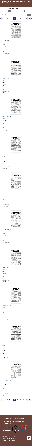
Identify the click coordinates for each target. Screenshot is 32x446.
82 (3, 89)
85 (3, 202)
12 (23, 18)
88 (3, 316)
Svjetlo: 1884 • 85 (6, 192)
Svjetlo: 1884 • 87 (6, 267)
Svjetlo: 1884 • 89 (6, 381)
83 (3, 127)
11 (20, 18)
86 (3, 240)
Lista (10, 11)
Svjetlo (4, 44)
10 (17, 18)
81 (3, 51)
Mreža (13, 11)
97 (3, 354)
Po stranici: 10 (19, 11)
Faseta (5, 11)
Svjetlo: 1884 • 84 (6, 154)
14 (29, 18)
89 (3, 391)
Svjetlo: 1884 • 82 (6, 78)
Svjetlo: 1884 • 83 (6, 116)
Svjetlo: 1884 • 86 (6, 229)
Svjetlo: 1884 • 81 (6, 40)
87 (3, 278)
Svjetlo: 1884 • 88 (6, 305)
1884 (3, 48)
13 (26, 18)
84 (3, 165)
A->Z (26, 11)
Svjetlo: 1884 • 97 (6, 343)
